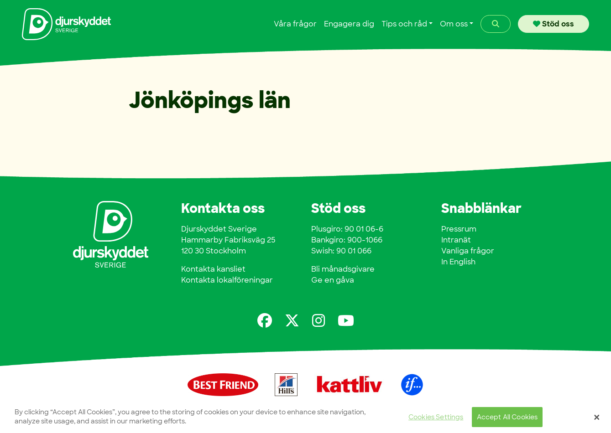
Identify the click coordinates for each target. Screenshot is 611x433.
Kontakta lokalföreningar (227, 280)
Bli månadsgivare (343, 269)
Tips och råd (404, 24)
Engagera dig (349, 24)
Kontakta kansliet (213, 269)
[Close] (597, 419)
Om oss (454, 24)
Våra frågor (295, 24)
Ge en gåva (332, 280)
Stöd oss (553, 24)
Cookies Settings (435, 419)
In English (458, 262)
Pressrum (458, 229)
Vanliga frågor (467, 251)
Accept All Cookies (507, 419)
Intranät (456, 240)
